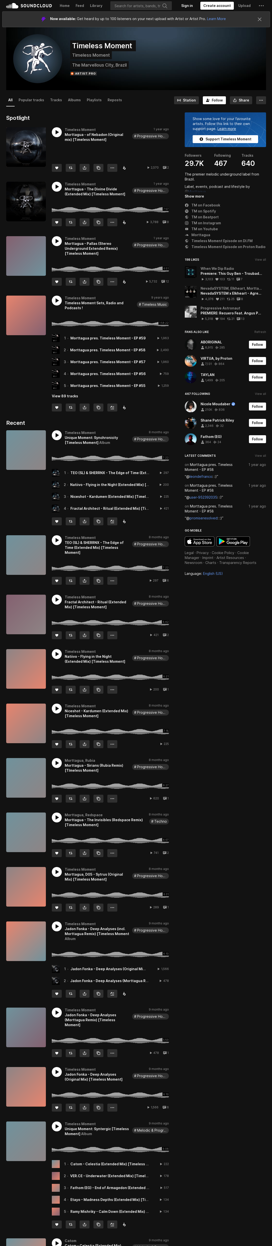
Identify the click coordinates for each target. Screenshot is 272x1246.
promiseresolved (203, 518)
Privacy (203, 553)
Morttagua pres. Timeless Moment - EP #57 (108, 362)
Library (96, 5)
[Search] (141, 5)
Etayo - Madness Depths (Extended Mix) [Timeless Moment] (122, 1199)
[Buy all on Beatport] (124, 521)
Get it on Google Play (233, 541)
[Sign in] (187, 6)
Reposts (115, 100)
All (10, 100)
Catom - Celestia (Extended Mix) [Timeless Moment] (115, 1164)
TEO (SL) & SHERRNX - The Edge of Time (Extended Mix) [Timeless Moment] (135, 473)
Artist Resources (230, 558)
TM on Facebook (202, 205)
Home (65, 5)
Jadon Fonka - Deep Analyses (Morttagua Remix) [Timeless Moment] (129, 981)
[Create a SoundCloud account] (217, 6)
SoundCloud (29, 5)
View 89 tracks (65, 396)
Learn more (226, 129)
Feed (80, 5)
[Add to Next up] (112, 407)
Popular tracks (31, 100)
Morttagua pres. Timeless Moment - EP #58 (108, 350)
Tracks (56, 100)
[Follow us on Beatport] (124, 407)
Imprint (207, 558)
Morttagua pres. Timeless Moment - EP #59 (108, 338)
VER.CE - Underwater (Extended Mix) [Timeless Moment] (119, 1176)
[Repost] (71, 168)
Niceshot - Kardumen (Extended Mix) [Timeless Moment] (119, 496)
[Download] (124, 282)
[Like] (57, 168)
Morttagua (197, 191)
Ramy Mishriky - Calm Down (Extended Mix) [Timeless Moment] (125, 1211)
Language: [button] (204, 573)
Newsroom (193, 562)
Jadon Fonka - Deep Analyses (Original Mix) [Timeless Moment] (125, 969)
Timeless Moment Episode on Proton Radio (225, 247)
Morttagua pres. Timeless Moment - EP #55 (108, 385)
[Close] (259, 19)
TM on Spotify (200, 211)
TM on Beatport (202, 217)
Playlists (94, 100)
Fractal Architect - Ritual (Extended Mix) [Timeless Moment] (122, 508)
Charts (210, 562)
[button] (261, 5)
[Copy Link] (98, 168)
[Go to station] (186, 100)
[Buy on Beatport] (124, 168)
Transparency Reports (237, 562)
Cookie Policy (223, 553)
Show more (194, 196)
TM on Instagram (203, 223)
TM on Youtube (201, 229)
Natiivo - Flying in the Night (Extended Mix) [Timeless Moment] (124, 485)
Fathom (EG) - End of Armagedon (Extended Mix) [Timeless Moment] (129, 1188)
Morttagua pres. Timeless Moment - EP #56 (108, 374)
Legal (189, 553)
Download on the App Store (199, 541)
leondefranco (201, 476)
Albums (74, 100)
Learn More (216, 19)
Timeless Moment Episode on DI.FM (219, 241)
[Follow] (214, 100)
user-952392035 (203, 497)
